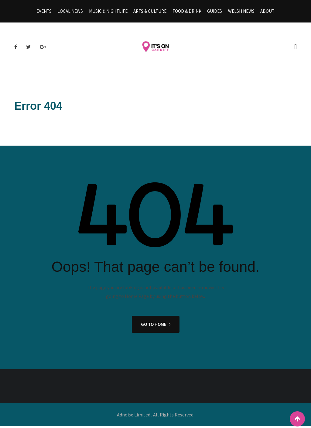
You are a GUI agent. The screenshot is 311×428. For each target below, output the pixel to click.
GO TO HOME (155, 326)
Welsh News (239, 12)
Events (46, 12)
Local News (72, 12)
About (265, 12)
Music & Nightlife (109, 12)
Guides (213, 12)
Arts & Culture (150, 12)
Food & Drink (186, 12)
